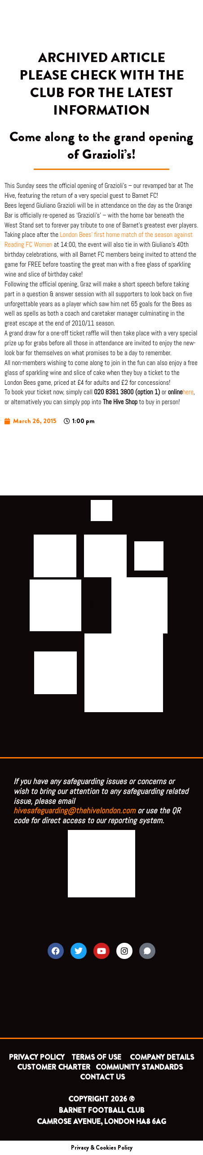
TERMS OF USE (97, 1057)
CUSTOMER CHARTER (53, 1067)
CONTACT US (102, 1077)
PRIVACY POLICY (37, 1057)
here (188, 392)
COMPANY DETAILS (162, 1057)
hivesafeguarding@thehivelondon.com (74, 810)
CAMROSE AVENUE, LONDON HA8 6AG (101, 1121)
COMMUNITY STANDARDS (139, 1067)
